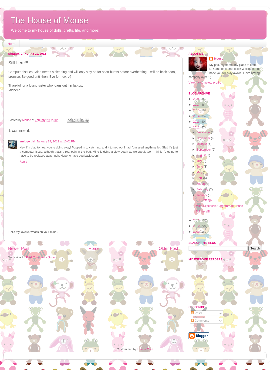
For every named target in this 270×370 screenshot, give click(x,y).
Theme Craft (145, 349)
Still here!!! (203, 211)
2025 (196, 99)
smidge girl (27, 141)
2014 (196, 116)
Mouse (218, 58)
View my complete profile (205, 82)
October (202, 143)
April (200, 178)
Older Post (168, 248)
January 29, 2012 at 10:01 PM (56, 141)
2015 (196, 110)
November (204, 138)
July (200, 161)
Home (12, 44)
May (200, 172)
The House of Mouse (49, 20)
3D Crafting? (204, 200)
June (200, 166)
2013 (196, 121)
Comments (200, 320)
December (204, 132)
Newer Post (18, 248)
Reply (23, 161)
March (201, 183)
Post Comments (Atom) (41, 257)
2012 (196, 127)
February (203, 189)
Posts (196, 313)
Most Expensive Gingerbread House (219, 206)
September (204, 149)
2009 (196, 231)
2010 (196, 226)
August (202, 155)
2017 (196, 104)
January (202, 195)
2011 (196, 220)
